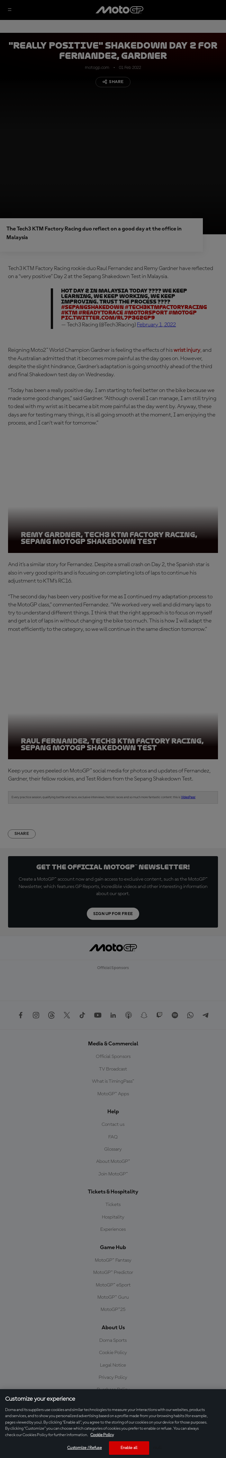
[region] (113, 1423)
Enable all (129, 1448)
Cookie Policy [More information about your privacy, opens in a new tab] (102, 1435)
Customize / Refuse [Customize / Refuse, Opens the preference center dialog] (84, 1448)
